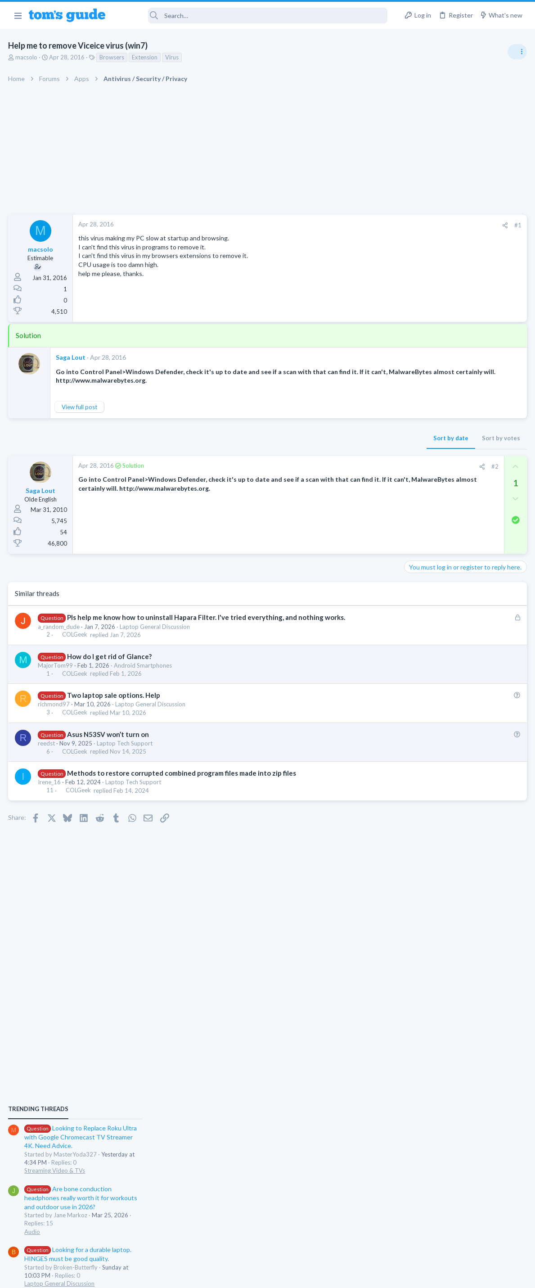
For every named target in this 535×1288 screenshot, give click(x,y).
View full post (80, 407)
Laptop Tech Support (125, 743)
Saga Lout (71, 357)
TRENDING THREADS (421, 489)
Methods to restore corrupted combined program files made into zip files (182, 773)
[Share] (360, 225)
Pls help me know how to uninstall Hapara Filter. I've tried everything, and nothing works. (206, 617)
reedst (47, 743)
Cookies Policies (234, 1275)
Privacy (291, 1275)
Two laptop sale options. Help (114, 695)
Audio (415, 612)
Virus (173, 57)
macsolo (27, 57)
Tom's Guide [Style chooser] (462, 1237)
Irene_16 (50, 782)
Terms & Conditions (353, 1275)
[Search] (252, 15)
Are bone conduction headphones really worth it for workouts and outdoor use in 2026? (463, 578)
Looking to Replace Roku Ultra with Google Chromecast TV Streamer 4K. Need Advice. (463, 517)
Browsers (112, 57)
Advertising (170, 1275)
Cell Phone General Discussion (446, 759)
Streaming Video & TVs (437, 551)
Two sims (420, 734)
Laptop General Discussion (156, 626)
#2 (350, 466)
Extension (145, 57)
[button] (18, 15)
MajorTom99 (56, 665)
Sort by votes (356, 438)
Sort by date (306, 438)
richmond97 (55, 704)
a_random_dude (60, 626)
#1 (373, 225)
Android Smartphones (144, 665)
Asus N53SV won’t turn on (108, 734)
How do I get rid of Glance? (109, 656)
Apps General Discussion (439, 803)
